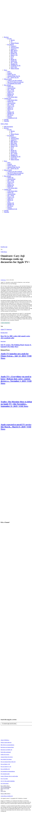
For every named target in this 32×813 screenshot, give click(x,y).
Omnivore (9, 329)
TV (11, 41)
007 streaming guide (5, 773)
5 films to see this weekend (14, 80)
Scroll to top (4, 247)
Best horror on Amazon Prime (7, 747)
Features (9, 73)
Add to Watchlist (5, 322)
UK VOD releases (5, 783)
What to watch (8, 79)
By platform (10, 44)
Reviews (6, 37)
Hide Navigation (8, 126)
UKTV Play (14, 67)
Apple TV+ (14, 49)
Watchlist (6, 121)
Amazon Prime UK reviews (7, 757)
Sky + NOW (14, 62)
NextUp (9, 116)
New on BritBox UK (5, 769)
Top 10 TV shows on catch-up (15, 82)
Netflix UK (14, 61)
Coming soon (7, 98)
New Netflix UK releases (6, 759)
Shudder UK (14, 64)
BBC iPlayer (14, 50)
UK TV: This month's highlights (8, 781)
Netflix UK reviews (5, 754)
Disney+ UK (14, 55)
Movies (13, 40)
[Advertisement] (15, 229)
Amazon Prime (15, 47)
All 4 (8, 110)
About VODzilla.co (5, 740)
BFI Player (10, 115)
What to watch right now (6, 742)
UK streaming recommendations (8, 771)
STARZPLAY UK (15, 65)
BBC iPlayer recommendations (7, 744)
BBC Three (14, 52)
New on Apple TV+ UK (6, 766)
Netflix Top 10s (11, 74)
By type (9, 38)
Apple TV (3, 329)
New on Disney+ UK (5, 764)
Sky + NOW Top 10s (13, 77)
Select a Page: (4, 123)
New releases (7, 85)
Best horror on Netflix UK (6, 749)
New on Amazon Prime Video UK (8, 761)
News (5, 70)
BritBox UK (14, 53)
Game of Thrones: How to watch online (9, 776)
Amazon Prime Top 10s (13, 76)
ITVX (12, 56)
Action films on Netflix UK (7, 796)
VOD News (4, 252)
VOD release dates (12, 97)
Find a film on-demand (6, 752)
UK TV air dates (4, 778)
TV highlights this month (14, 83)
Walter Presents (15, 68)
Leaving (6, 119)
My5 (12, 58)
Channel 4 (13, 46)
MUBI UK (13, 59)
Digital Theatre (15, 43)
